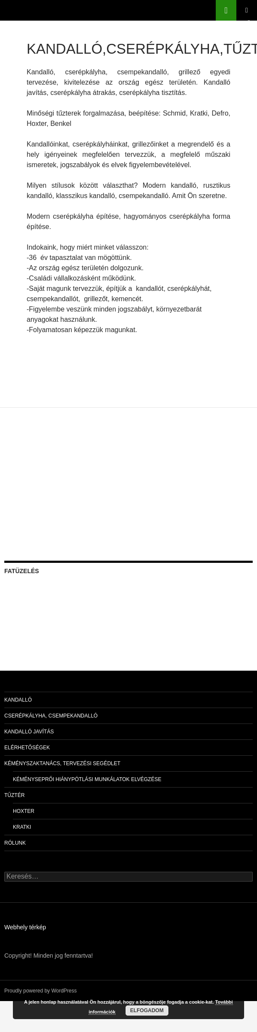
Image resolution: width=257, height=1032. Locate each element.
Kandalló (18, 700)
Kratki (22, 827)
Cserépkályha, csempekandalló (51, 716)
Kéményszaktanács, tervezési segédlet (62, 763)
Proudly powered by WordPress (40, 991)
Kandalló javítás (29, 732)
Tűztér (14, 795)
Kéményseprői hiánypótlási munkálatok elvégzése (87, 779)
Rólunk (15, 843)
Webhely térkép (25, 927)
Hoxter (23, 811)
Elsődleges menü (246, 10)
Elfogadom (147, 1011)
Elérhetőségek (27, 748)
